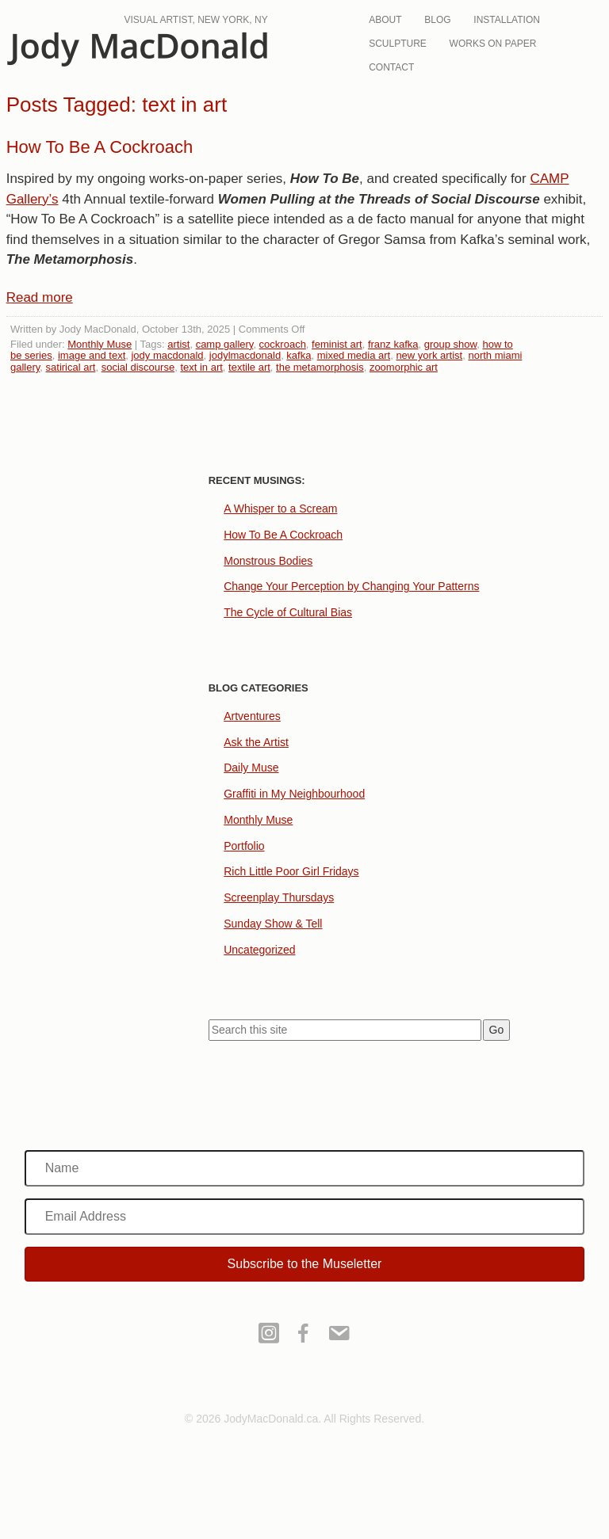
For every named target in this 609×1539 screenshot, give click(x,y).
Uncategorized (259, 949)
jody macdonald (167, 355)
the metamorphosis (320, 367)
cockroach (282, 344)
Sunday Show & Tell (273, 923)
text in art (201, 367)
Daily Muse (251, 767)
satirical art (71, 367)
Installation (506, 19)
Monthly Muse (99, 344)
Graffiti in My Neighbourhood (294, 793)
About (385, 19)
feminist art (337, 344)
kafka (298, 355)
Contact (391, 67)
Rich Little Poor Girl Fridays (291, 871)
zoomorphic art (404, 367)
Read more (39, 297)
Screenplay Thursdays (279, 897)
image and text (91, 355)
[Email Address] (305, 1216)
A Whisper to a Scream (280, 508)
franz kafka (393, 344)
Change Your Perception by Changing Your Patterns (351, 586)
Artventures (252, 716)
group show (450, 344)
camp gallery (225, 344)
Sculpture (398, 43)
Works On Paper (493, 43)
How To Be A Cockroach (99, 147)
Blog (437, 19)
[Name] (305, 1168)
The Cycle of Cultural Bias (288, 612)
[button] (305, 1264)
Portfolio (244, 846)
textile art (249, 367)
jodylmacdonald (245, 355)
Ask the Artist (256, 742)
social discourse (138, 367)
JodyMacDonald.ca (137, 49)
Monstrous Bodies (268, 560)
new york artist (429, 355)
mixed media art (353, 355)
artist (178, 344)
